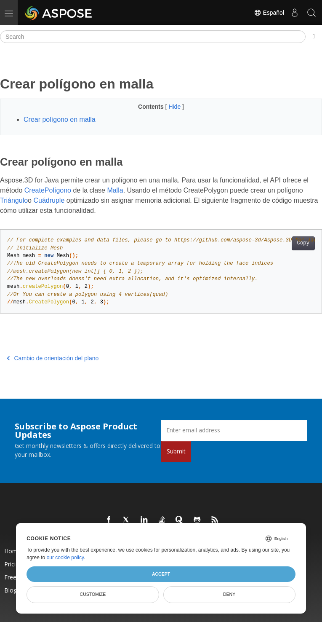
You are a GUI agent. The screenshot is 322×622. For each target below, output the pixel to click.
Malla (115, 190)
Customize (93, 594)
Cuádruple (48, 200)
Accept (161, 573)
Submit (176, 451)
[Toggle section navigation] (313, 36)
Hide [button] (175, 106)
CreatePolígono (47, 190)
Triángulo (14, 200)
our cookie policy (65, 557)
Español (269, 12)
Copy (303, 243)
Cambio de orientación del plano (52, 358)
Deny (229, 594)
